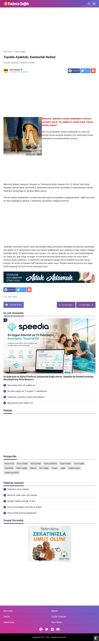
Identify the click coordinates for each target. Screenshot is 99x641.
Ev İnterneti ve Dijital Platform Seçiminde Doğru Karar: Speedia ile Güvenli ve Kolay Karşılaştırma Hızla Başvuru (48, 378)
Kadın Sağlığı (12, 297)
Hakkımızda (8, 622)
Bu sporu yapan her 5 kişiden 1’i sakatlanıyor (27, 391)
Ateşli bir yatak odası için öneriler (22, 495)
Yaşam (54, 468)
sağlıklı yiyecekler (12, 473)
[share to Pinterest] (93, 70)
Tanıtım (6, 616)
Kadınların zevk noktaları (18, 489)
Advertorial (9, 464)
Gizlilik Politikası (58, 616)
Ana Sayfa (8, 611)
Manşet (33, 468)
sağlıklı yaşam (74, 468)
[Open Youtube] (58, 629)
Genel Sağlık (79, 464)
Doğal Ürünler (65, 464)
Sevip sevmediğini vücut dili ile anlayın (24, 507)
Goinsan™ (63, 637)
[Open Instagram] (52, 629)
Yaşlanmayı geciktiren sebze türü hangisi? (26, 397)
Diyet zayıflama (50, 464)
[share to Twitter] (85, 70)
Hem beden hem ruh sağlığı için (21, 385)
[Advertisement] (49, 29)
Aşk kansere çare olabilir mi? (20, 403)
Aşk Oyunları (36, 464)
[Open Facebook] (41, 629)
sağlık (63, 468)
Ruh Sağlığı (43, 468)
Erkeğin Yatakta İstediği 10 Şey (21, 501)
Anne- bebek (22, 464)
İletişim (54, 611)
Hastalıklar (9, 468)
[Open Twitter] (46, 629)
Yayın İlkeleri (57, 622)
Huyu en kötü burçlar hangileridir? (22, 513)
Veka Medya (15, 70)
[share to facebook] (74, 70)
